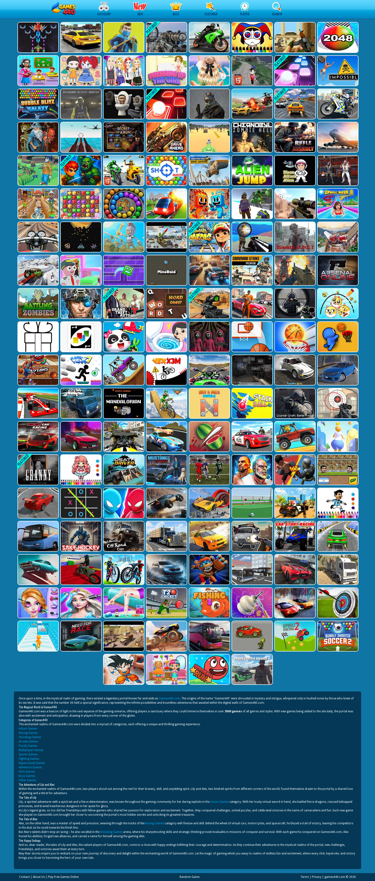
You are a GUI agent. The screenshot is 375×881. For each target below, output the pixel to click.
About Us (39, 877)
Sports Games (28, 754)
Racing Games (28, 733)
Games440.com (169, 698)
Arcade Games (28, 741)
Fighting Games (29, 758)
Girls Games (27, 771)
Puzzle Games (28, 745)
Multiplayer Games (31, 750)
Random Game (189, 877)
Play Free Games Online (63, 877)
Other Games (27, 780)
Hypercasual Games (32, 763)
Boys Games (27, 776)
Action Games (28, 728)
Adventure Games (30, 767)
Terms (304, 877)
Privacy (316, 877)
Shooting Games (30, 737)
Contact (24, 877)
